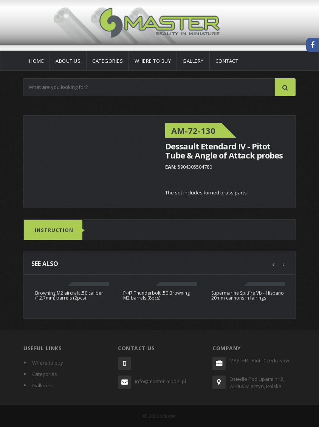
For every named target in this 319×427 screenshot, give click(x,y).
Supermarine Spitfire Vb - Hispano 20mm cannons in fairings (247, 295)
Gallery (193, 60)
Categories (107, 60)
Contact (226, 60)
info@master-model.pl (160, 381)
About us (68, 60)
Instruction (54, 230)
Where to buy (153, 60)
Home (36, 60)
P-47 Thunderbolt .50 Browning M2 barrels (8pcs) (156, 295)
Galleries (42, 385)
